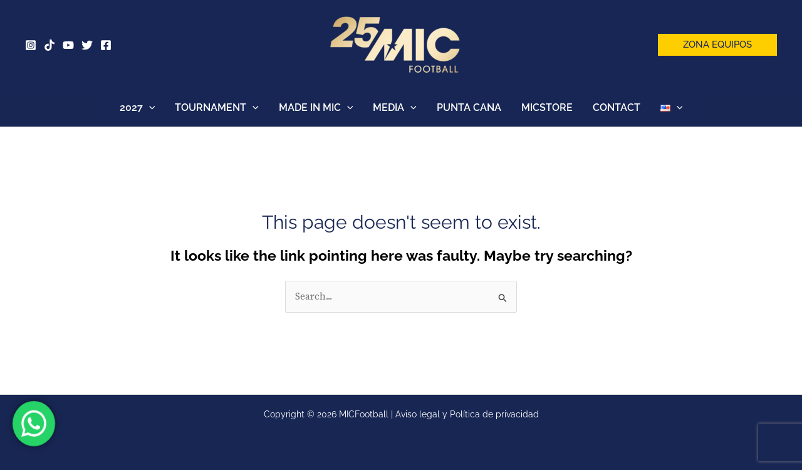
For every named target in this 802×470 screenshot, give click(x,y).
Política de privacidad (494, 414)
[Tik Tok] (49, 45)
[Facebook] (106, 45)
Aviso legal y (422, 414)
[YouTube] (68, 45)
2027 (137, 108)
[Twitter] (87, 45)
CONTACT (616, 107)
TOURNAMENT (217, 108)
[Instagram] (30, 45)
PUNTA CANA (469, 107)
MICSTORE (547, 107)
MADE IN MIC (316, 108)
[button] (717, 45)
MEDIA (395, 108)
